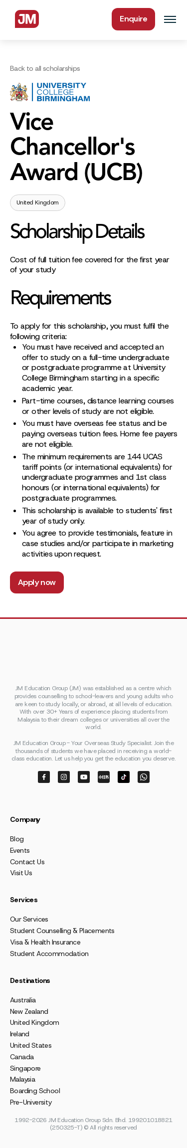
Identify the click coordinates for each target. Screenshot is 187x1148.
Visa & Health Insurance (45, 942)
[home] (24, 19)
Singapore (25, 1068)
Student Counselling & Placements (62, 930)
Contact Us (27, 861)
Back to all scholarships (45, 68)
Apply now (37, 582)
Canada (21, 1056)
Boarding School (35, 1090)
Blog (17, 838)
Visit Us (21, 872)
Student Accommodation (49, 953)
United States (30, 1045)
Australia (23, 999)
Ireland (19, 1033)
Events (19, 850)
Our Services (29, 919)
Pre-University (31, 1102)
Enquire (133, 18)
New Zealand (29, 1011)
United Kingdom (34, 1022)
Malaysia (22, 1079)
